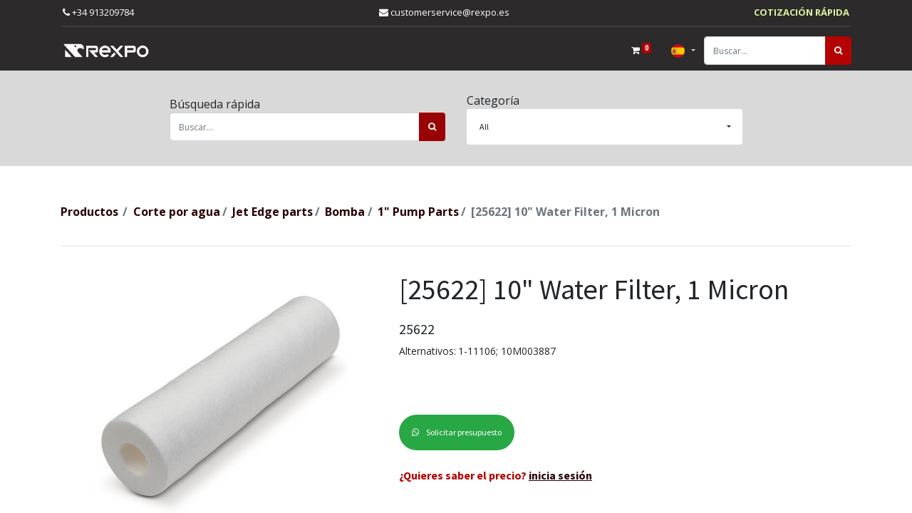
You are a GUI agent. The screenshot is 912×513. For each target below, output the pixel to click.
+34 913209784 (98, 12)
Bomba (345, 211)
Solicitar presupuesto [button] (457, 432)
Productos (89, 211)
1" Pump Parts (418, 211)
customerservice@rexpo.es (444, 12)
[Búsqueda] (838, 50)
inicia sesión (560, 475)
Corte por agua (176, 211)
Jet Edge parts (272, 211)
